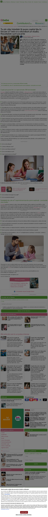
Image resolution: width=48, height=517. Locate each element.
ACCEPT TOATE (24, 512)
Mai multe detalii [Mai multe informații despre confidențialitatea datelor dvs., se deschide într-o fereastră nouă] (7, 494)
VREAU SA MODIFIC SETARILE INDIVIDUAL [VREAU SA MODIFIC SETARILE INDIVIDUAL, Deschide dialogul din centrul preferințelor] (24, 514)
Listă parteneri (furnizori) (5, 509)
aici (8, 499)
